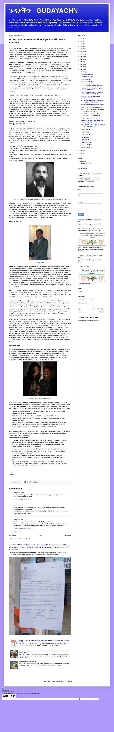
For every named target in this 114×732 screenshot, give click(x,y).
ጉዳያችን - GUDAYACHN (43, 10)
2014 (81, 69)
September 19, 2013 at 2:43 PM (22, 513)
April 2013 (84, 139)
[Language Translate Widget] (89, 178)
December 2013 (85, 74)
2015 (81, 67)
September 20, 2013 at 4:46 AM (22, 528)
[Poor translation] (12, 696)
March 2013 (84, 142)
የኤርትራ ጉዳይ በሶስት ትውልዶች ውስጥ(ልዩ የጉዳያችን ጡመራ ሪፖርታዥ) (92, 101)
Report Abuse (82, 169)
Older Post (68, 535)
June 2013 (84, 134)
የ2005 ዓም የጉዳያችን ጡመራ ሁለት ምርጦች (92, 107)
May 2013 (84, 137)
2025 (81, 41)
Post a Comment (16, 532)
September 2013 (86, 82)
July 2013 (84, 132)
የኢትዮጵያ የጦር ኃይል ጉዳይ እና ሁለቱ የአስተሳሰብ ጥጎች (90, 97)
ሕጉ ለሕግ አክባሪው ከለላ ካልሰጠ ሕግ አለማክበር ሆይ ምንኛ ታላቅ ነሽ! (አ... (93, 125)
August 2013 (85, 129)
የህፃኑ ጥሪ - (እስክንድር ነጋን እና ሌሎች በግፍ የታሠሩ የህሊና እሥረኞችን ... (92, 121)
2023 (81, 46)
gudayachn (82, 161)
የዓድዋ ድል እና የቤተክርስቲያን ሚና (28, 661)
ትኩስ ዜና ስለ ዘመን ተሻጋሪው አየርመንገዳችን (92, 104)
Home (40, 535)
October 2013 (85, 79)
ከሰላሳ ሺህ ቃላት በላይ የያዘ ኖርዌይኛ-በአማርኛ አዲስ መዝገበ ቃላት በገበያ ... (92, 110)
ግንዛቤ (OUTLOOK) (85, 163)
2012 (81, 150)
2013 (81, 72)
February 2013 (85, 145)
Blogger (69, 681)
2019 (81, 56)
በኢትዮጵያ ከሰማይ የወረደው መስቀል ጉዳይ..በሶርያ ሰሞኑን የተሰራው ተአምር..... (92, 84)
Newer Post (12, 535)
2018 (81, 59)
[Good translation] (5, 696)
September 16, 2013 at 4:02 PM (22, 499)
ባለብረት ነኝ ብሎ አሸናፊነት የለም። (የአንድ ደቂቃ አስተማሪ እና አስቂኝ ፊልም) (92, 114)
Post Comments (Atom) (23, 539)
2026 (81, 38)
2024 (81, 44)
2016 (81, 64)
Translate (89, 181)
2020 (81, 54)
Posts (81, 299)
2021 (81, 51)
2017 (81, 61)
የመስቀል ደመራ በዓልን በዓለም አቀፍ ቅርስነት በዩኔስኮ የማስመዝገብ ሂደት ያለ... (92, 93)
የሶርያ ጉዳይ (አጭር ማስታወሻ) (89, 118)
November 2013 (86, 76)
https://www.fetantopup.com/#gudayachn (89, 224)
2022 (81, 49)
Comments (83, 303)
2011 (81, 153)
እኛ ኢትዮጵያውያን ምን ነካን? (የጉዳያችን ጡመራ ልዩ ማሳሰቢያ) (91, 88)
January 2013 (85, 147)
